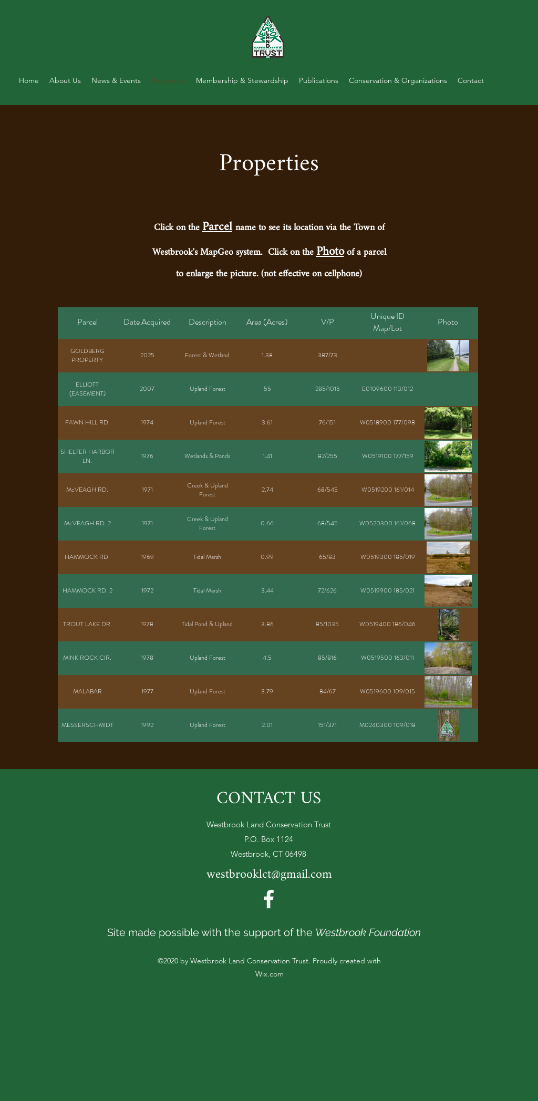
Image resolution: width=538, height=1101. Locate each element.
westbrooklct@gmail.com (269, 875)
